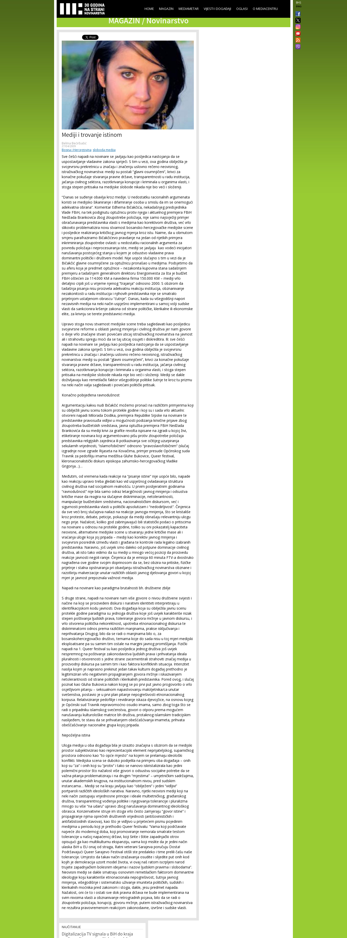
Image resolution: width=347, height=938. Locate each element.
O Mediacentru (265, 8)
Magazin (166, 8)
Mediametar (189, 8)
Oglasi (242, 8)
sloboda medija (104, 150)
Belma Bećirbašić (74, 143)
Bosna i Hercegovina (76, 150)
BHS (298, 2)
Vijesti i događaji (217, 8)
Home (149, 8)
